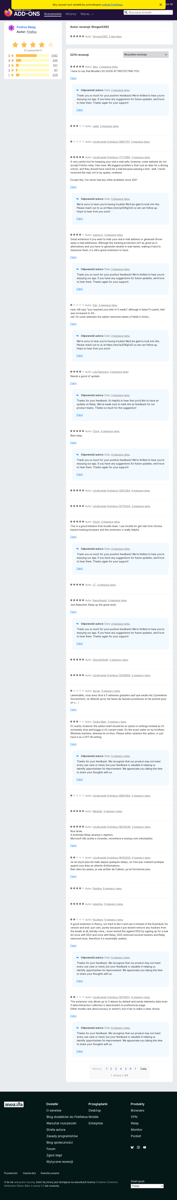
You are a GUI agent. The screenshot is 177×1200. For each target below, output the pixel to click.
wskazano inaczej (24, 1182)
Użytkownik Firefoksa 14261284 (111, 490)
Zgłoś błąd (54, 1155)
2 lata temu (115, 36)
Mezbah (97, 811)
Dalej (143, 1068)
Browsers (137, 1110)
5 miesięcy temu (118, 659)
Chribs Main (99, 721)
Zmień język (138, 1181)
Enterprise (95, 1123)
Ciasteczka (29, 1173)
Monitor (136, 1129)
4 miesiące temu (110, 431)
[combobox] (148, 12)
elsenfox (98, 904)
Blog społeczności (59, 1142)
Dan (95, 305)
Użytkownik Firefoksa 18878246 (111, 826)
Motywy (71, 14)
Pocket (136, 1136)
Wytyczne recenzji (59, 1161)
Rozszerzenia (52, 14)
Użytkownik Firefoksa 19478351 (111, 997)
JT (94, 584)
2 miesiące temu (108, 66)
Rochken (98, 919)
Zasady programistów (62, 1136)
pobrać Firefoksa (112, 4)
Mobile (93, 1117)
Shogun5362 (100, 36)
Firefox (32, 32)
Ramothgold (100, 600)
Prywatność (11, 1173)
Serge (96, 690)
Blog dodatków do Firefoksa (67, 1117)
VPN (134, 1117)
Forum (50, 1149)
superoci (98, 234)
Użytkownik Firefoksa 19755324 (111, 506)
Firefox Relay (26, 27)
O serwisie (53, 1110)
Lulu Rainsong (101, 371)
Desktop (94, 1110)
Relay (135, 1123)
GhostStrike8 (100, 659)
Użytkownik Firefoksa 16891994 (111, 795)
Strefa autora (55, 1129)
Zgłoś (73, 78)
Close (96, 431)
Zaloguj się (166, 3)
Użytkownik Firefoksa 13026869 (111, 675)
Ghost (96, 521)
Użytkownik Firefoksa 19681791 (111, 141)
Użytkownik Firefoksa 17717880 (111, 157)
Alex (95, 66)
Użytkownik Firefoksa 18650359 (111, 857)
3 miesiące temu (109, 126)
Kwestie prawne (50, 1173)
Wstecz (97, 1068)
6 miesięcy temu (141, 857)
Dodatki (52, 1104)
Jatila (96, 126)
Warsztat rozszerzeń (61, 1123)
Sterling (97, 888)
